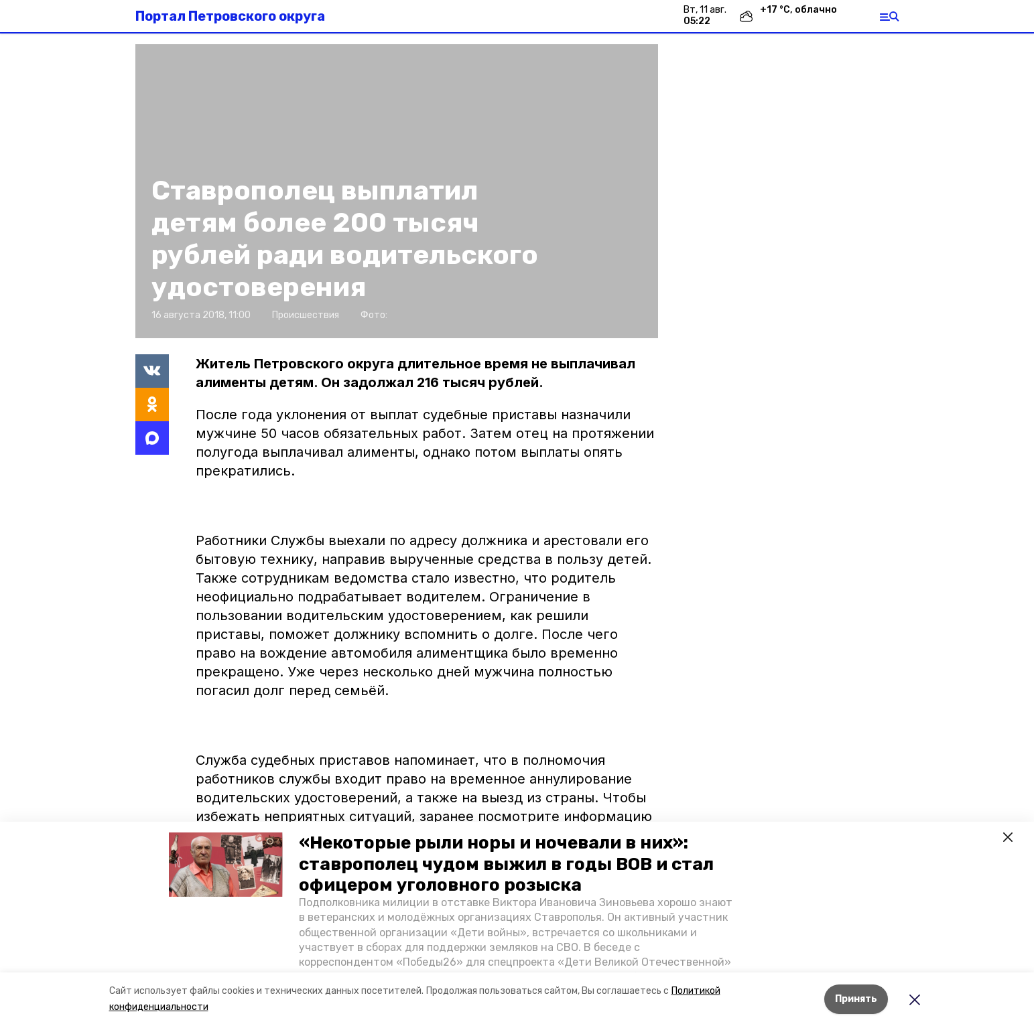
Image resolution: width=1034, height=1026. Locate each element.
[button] (226, 864)
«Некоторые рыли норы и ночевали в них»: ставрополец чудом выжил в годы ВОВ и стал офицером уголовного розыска (506, 863)
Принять (856, 999)
